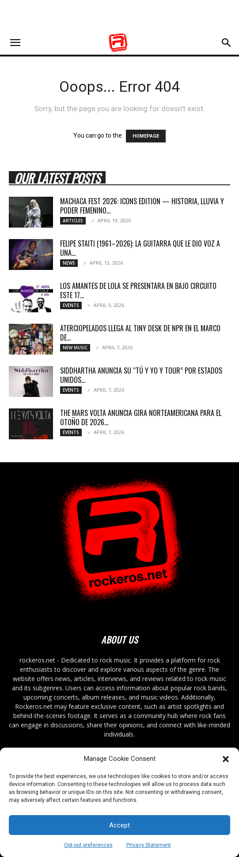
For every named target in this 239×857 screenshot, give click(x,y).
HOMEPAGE (146, 136)
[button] (225, 759)
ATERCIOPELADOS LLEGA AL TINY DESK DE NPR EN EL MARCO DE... (140, 333)
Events (71, 305)
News (69, 263)
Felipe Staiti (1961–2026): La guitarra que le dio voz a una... (140, 248)
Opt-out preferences (88, 845)
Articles (73, 220)
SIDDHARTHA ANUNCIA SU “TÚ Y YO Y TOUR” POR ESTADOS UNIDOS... (141, 375)
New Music (75, 347)
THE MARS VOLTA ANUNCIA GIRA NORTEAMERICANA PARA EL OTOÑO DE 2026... (140, 417)
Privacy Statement (148, 845)
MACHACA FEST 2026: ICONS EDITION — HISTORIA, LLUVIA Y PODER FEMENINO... (142, 206)
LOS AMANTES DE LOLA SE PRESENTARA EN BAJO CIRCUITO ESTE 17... (138, 290)
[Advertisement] (119, 15)
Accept (119, 825)
